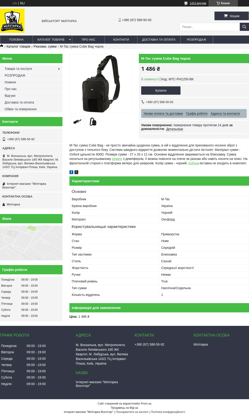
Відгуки (10, 95)
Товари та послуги (18, 69)
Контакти (121, 39)
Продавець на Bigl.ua (124, 407)
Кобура (193, 163)
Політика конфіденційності (168, 412)
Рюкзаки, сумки (45, 46)
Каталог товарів (50, 39)
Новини (10, 82)
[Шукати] (244, 27)
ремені (117, 159)
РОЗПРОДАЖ (196, 39)
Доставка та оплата (158, 39)
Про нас (88, 39)
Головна (16, 39)
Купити (160, 90)
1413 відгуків (198, 3)
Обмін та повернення (21, 109)
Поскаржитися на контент (132, 412)
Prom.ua (146, 403)
